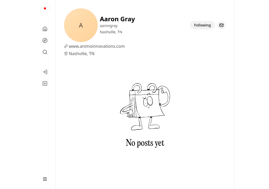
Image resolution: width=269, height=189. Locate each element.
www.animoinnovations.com (97, 46)
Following (202, 25)
